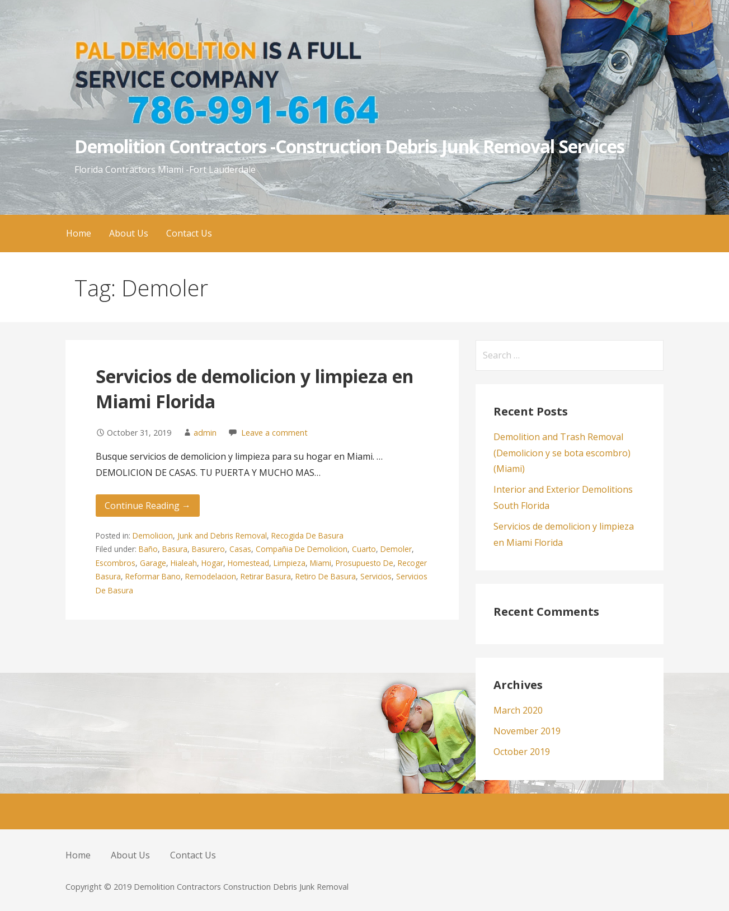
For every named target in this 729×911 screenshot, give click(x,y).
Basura (174, 549)
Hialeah (184, 563)
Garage (153, 563)
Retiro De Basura (325, 576)
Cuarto (364, 549)
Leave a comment (274, 432)
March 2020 (518, 710)
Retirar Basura (266, 576)
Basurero (208, 549)
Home (78, 233)
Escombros (115, 563)
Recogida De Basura (307, 535)
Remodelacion (210, 576)
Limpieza (289, 563)
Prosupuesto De (364, 563)
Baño (148, 549)
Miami (320, 563)
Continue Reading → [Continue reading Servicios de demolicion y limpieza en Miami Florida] (148, 505)
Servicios (376, 576)
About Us (128, 233)
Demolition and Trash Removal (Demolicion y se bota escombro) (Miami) (562, 453)
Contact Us (189, 233)
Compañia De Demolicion (301, 549)
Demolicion (153, 535)
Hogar (212, 563)
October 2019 (521, 751)
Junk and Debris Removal (222, 535)
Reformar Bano (153, 576)
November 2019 (527, 731)
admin (205, 432)
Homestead (248, 563)
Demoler (396, 549)
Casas (240, 549)
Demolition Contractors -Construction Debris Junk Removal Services (349, 146)
